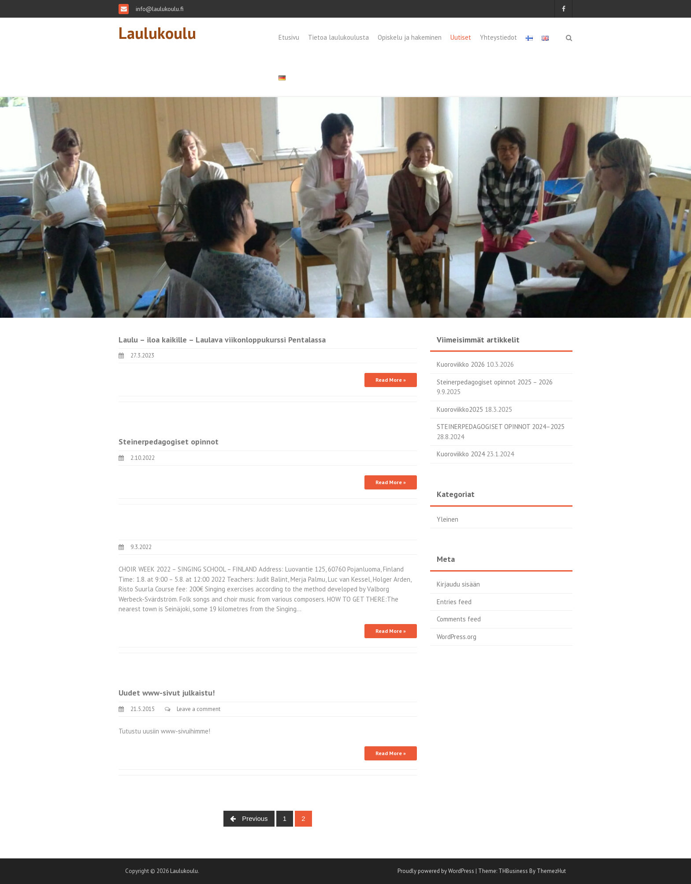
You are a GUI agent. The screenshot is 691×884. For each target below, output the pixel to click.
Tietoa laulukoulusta (338, 37)
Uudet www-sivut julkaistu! (167, 693)
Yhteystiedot (498, 37)
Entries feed (454, 602)
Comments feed (459, 619)
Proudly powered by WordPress (436, 871)
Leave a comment (198, 709)
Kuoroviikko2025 (460, 409)
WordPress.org (456, 636)
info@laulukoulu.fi (159, 9)
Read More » (390, 379)
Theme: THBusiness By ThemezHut (522, 871)
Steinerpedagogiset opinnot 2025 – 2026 (495, 382)
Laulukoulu (157, 33)
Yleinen (447, 519)
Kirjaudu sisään (458, 584)
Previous (249, 818)
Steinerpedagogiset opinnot (169, 441)
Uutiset (460, 37)
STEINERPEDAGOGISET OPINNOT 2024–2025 (501, 426)
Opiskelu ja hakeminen (410, 37)
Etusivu (289, 37)
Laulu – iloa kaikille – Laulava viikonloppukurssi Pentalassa (222, 340)
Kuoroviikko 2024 (461, 454)
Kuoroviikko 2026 (461, 364)
